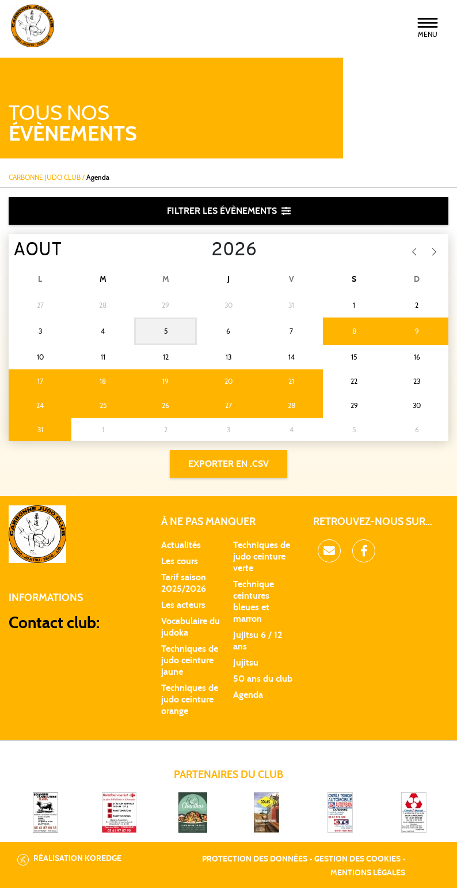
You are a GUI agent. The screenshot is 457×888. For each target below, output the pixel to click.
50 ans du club (262, 678)
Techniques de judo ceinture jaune (189, 660)
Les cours (179, 561)
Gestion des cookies (357, 859)
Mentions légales (367, 873)
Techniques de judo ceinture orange (189, 699)
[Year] (202, 250)
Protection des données (254, 859)
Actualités (181, 545)
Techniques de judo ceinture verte (261, 557)
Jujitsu (245, 662)
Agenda (248, 695)
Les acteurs (183, 605)
